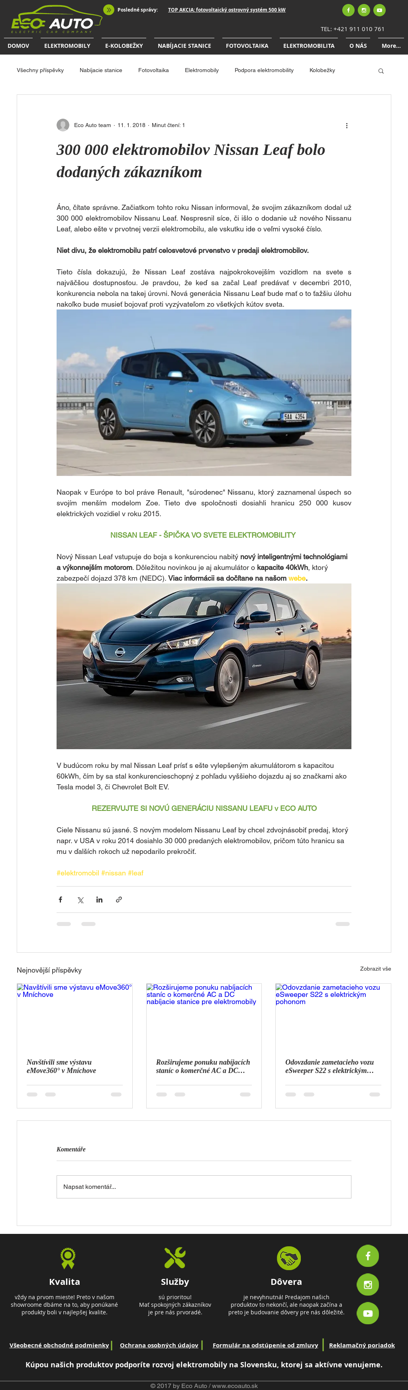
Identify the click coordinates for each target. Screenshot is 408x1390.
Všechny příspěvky (40, 70)
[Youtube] (379, 10)
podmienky (91, 1345)
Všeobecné (26, 1345)
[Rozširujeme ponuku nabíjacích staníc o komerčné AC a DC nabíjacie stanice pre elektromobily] (204, 1016)
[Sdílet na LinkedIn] (99, 899)
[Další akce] (346, 125)
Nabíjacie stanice (101, 70)
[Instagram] (364, 10)
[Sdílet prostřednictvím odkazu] (119, 899)
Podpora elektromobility (264, 70)
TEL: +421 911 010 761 (353, 29)
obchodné (58, 1345)
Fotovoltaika (153, 70)
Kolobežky (322, 70)
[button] (381, 70)
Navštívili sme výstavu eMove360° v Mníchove (61, 1066)
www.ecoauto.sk (235, 1386)
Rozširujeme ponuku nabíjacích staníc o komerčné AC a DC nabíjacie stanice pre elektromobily (203, 1066)
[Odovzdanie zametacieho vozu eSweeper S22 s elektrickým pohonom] (333, 1016)
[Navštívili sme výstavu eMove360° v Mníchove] (74, 1016)
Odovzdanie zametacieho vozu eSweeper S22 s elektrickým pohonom (329, 1066)
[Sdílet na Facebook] (60, 899)
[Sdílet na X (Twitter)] (80, 899)
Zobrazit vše (375, 968)
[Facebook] (348, 10)
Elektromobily (202, 70)
